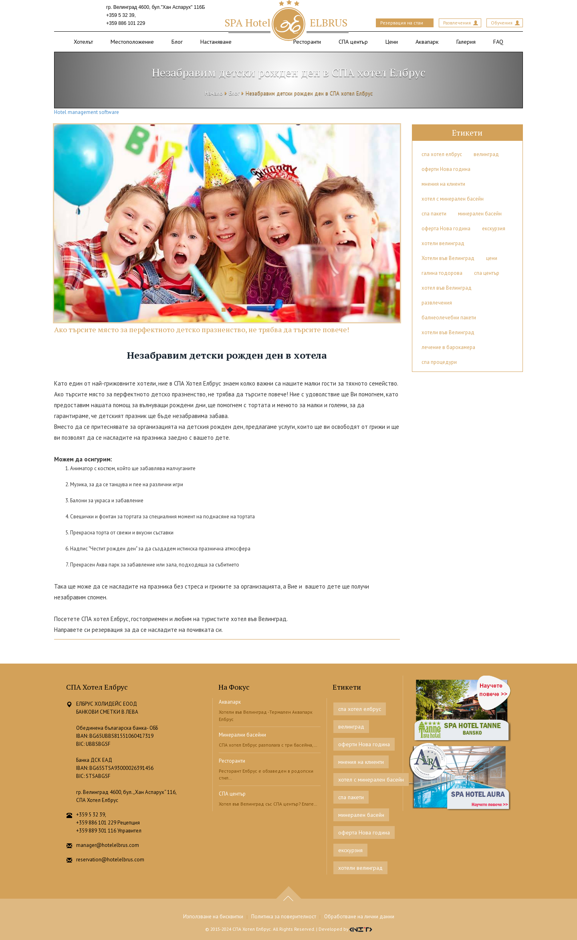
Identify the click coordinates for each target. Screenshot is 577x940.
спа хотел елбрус (442, 154)
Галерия (466, 41)
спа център (486, 273)
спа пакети (434, 213)
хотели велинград (443, 243)
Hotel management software (86, 112)
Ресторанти (307, 41)
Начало (214, 93)
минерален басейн (480, 213)
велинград (486, 154)
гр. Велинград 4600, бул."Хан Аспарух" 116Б (155, 7)
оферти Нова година (446, 169)
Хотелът (83, 41)
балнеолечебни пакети (449, 317)
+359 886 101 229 (125, 23)
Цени (391, 41)
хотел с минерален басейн (453, 198)
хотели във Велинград (448, 332)
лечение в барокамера (448, 347)
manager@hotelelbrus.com (107, 845)
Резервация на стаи (401, 23)
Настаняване (216, 41)
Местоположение (132, 41)
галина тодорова (442, 273)
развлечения (437, 302)
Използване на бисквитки (213, 916)
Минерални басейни (242, 734)
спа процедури (439, 362)
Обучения (501, 23)
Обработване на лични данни (359, 916)
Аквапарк (427, 41)
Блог (177, 41)
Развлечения (457, 23)
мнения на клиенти (443, 184)
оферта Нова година (446, 228)
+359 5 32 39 (120, 15)
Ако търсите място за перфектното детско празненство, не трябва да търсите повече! (201, 329)
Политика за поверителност (283, 916)
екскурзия (493, 228)
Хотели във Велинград (448, 258)
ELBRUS (285, 22)
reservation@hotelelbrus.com (110, 859)
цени (491, 258)
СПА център (353, 41)
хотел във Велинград (447, 287)
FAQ (498, 41)
